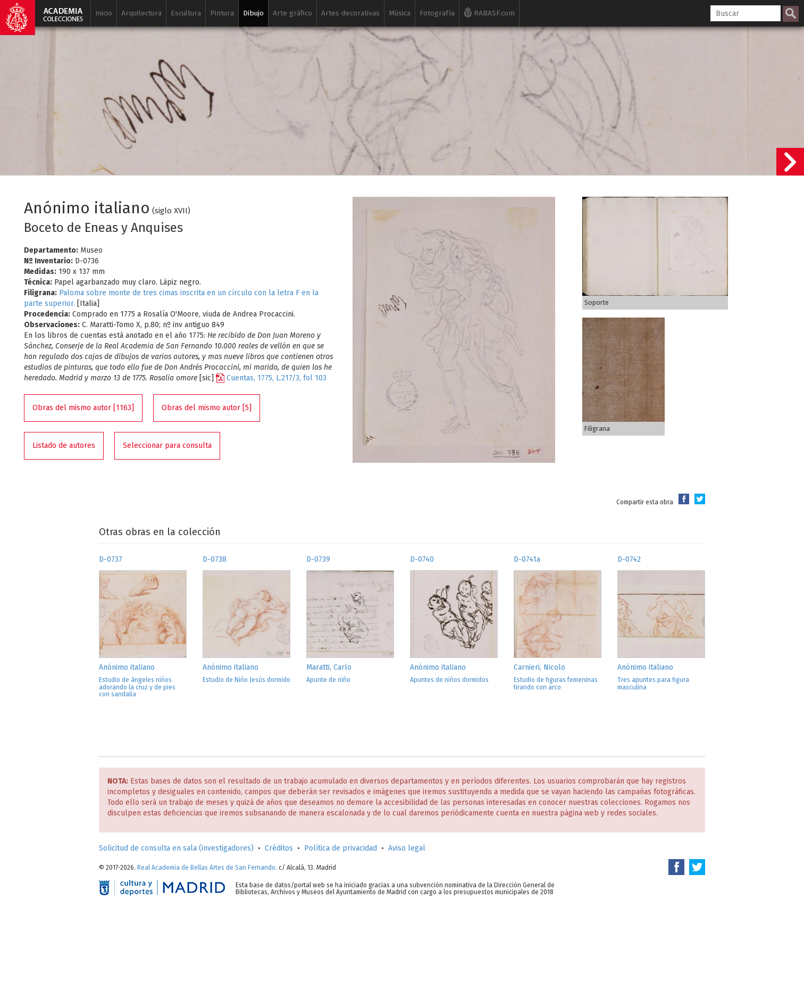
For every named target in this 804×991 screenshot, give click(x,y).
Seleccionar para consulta (167, 445)
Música (400, 13)
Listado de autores (63, 445)
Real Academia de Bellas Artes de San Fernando (206, 867)
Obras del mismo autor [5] (207, 407)
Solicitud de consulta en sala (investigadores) (176, 848)
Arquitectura (141, 13)
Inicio (103, 13)
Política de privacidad (340, 848)
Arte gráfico (292, 13)
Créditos (279, 848)
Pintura (222, 13)
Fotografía (437, 13)
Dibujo (253, 13)
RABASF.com (489, 12)
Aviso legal (406, 848)
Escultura (186, 13)
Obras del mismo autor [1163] (83, 407)
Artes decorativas (350, 13)
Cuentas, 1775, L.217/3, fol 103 (276, 377)
